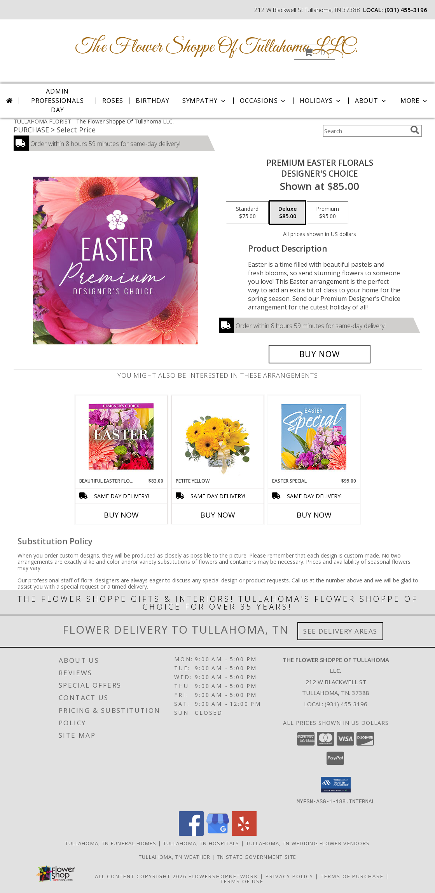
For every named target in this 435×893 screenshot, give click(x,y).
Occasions (263, 100)
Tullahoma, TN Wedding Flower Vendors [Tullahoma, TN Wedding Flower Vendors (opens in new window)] (308, 842)
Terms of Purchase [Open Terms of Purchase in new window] (352, 875)
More (414, 100)
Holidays (321, 100)
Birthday (152, 100)
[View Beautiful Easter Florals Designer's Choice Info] (121, 436)
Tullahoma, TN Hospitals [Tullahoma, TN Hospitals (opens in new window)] (201, 842)
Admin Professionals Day (57, 100)
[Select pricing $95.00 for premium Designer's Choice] (327, 213)
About (371, 100)
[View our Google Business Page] (217, 833)
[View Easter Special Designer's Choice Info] (313, 436)
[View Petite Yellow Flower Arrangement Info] (217, 436)
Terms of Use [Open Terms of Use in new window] (242, 880)
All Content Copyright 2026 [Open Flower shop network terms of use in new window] (141, 875)
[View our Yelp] (244, 833)
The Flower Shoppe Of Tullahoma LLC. (216, 47)
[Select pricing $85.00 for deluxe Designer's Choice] (287, 213)
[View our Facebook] (191, 833)
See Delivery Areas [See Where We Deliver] (340, 631)
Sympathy (204, 100)
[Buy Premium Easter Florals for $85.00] (320, 354)
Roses (112, 100)
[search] (414, 130)
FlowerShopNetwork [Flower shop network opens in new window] (223, 875)
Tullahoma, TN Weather (174, 856)
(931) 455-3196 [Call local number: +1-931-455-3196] (405, 10)
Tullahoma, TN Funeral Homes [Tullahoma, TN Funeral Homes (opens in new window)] (111, 842)
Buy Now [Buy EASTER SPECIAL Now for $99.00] (314, 515)
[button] (314, 52)
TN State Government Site (256, 856)
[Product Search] (365, 130)
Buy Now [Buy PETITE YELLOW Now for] (217, 515)
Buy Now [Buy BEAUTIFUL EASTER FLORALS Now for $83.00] (121, 515)
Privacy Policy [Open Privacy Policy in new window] (289, 875)
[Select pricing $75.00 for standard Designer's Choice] (247, 213)
